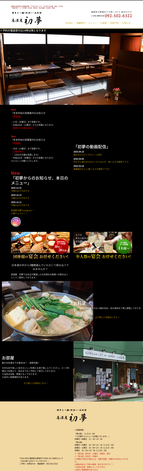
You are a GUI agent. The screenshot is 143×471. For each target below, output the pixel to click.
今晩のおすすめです (20, 190)
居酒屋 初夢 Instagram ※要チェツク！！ (22, 212)
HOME (69, 22)
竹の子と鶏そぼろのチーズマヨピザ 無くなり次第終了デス (101, 161)
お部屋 (103, 22)
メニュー (92, 22)
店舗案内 (80, 22)
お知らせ (126, 22)
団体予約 (114, 22)
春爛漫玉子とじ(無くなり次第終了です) (91, 168)
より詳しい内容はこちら (107, 317)
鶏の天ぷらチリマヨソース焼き (87, 154)
